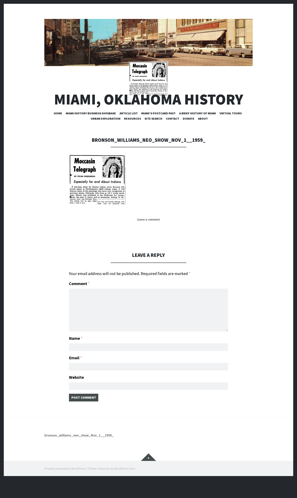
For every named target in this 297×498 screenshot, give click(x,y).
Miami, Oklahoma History (148, 115)
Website (76, 393)
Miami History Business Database (91, 129)
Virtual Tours (231, 129)
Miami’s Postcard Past (158, 129)
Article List (129, 129)
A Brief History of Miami (197, 129)
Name (75, 352)
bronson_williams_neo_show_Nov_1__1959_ (84, 453)
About (203, 134)
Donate (188, 134)
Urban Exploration (105, 134)
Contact (172, 134)
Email (75, 372)
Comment (79, 299)
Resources (132, 134)
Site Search (153, 134)
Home (58, 129)
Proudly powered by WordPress (64, 487)
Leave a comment (148, 235)
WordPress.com (124, 487)
